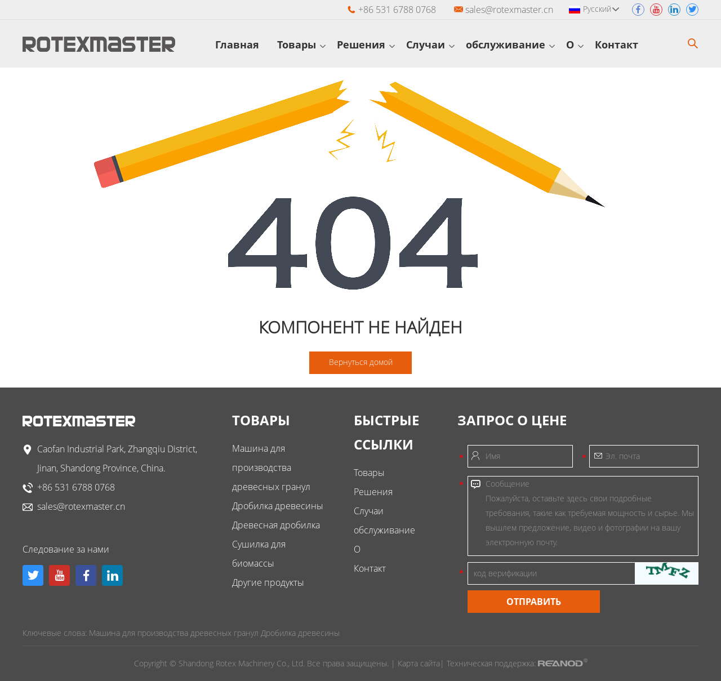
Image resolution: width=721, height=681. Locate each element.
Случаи (430, 44)
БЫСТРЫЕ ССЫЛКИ (386, 432)
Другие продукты (268, 582)
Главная (240, 44)
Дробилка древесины (277, 506)
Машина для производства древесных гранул (271, 467)
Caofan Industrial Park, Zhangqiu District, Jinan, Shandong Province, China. (117, 458)
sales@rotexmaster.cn (509, 9)
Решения (366, 44)
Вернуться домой (361, 362)
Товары (301, 44)
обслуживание (510, 44)
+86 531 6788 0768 (76, 487)
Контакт (621, 44)
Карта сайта (419, 663)
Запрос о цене (512, 420)
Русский (601, 8)
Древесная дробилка (276, 525)
